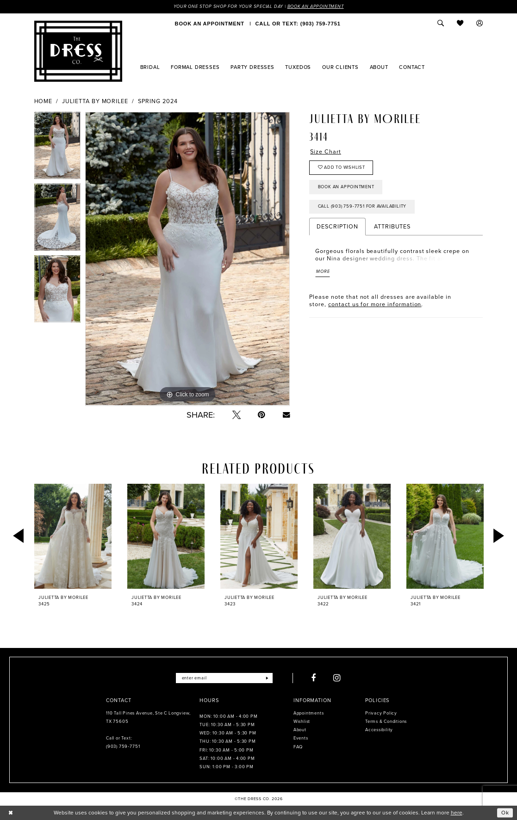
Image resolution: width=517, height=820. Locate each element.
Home (43, 101)
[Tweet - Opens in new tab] (236, 415)
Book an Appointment (315, 6)
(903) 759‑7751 (123, 747)
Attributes (392, 226)
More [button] (323, 272)
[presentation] (73, 536)
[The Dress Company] (78, 51)
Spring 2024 (157, 101)
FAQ (298, 747)
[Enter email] (224, 678)
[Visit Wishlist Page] (460, 23)
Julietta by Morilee (95, 101)
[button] (479, 23)
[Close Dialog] (10, 813)
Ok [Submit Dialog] (505, 812)
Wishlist (301, 721)
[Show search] (441, 23)
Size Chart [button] (325, 152)
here (456, 812)
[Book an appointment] (209, 23)
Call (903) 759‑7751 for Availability (362, 206)
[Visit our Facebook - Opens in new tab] (313, 678)
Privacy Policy (381, 713)
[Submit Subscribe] (267, 678)
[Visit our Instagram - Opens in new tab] (337, 678)
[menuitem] (209, 23)
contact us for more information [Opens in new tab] (374, 304)
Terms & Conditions (386, 721)
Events (300, 738)
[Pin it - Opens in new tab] (261, 415)
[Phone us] (298, 23)
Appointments (308, 713)
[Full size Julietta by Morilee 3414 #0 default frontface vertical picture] (187, 259)
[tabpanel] (57, 148)
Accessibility (379, 730)
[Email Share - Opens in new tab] (286, 414)
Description (337, 226)
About (299, 730)
